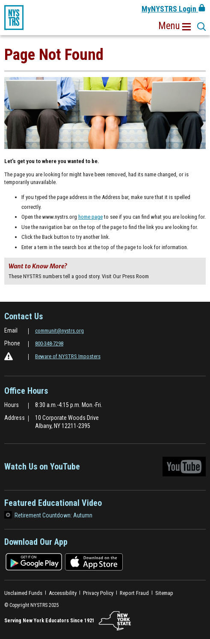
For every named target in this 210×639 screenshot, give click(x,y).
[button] (174, 26)
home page (90, 217)
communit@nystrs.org (59, 330)
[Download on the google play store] (33, 561)
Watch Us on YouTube (105, 469)
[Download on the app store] (94, 561)
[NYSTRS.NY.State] (115, 620)
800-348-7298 (49, 343)
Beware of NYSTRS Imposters (68, 356)
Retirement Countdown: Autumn (53, 515)
